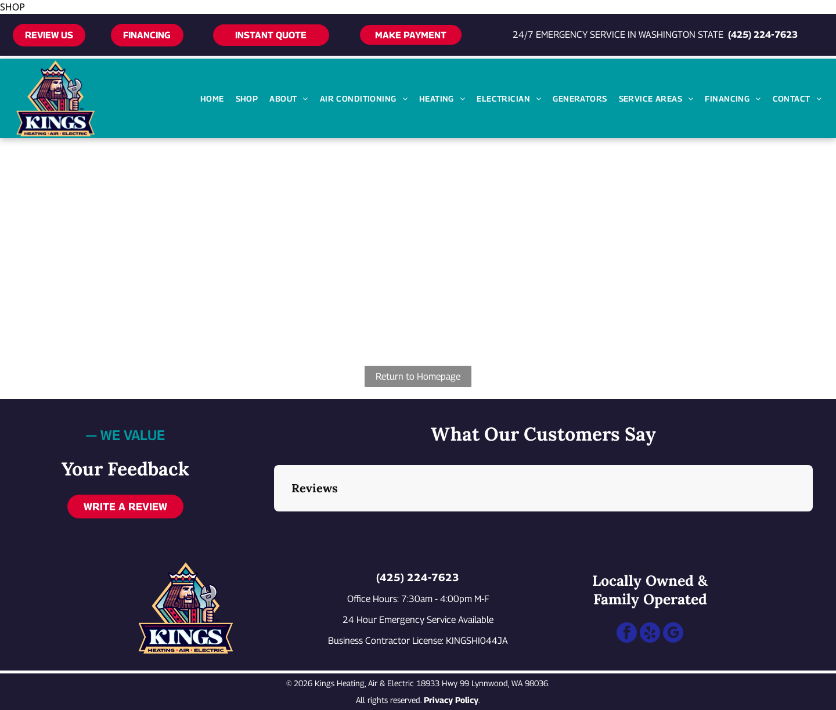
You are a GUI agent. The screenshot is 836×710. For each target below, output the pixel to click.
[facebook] (627, 634)
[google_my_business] (673, 634)
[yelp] (650, 634)
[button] (274, 523)
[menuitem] (212, 98)
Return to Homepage (418, 376)
